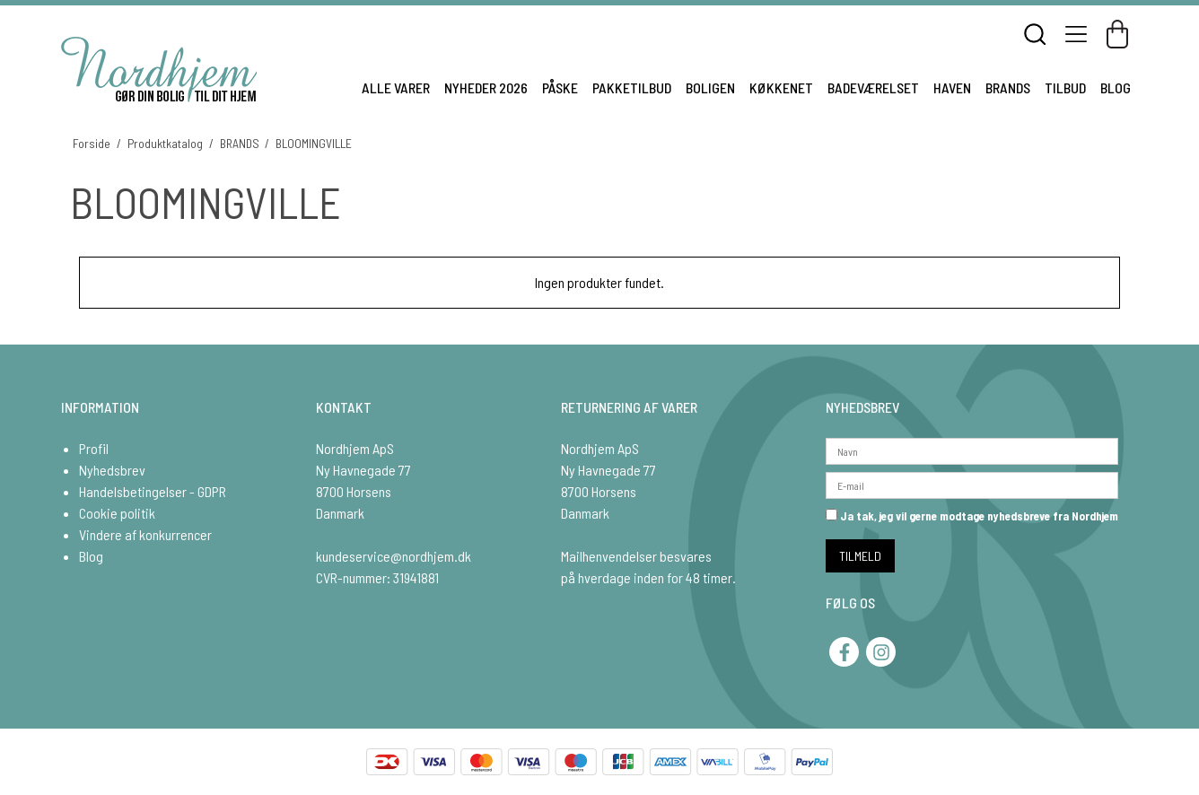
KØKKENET (781, 87)
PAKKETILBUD (631, 87)
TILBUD (1065, 87)
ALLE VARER (396, 87)
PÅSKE (560, 87)
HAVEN (952, 87)
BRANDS (1007, 87)
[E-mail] (972, 483)
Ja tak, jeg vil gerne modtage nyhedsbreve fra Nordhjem (972, 516)
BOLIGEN (710, 87)
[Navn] (972, 449)
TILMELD (860, 555)
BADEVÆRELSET (873, 87)
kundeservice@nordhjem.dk (393, 555)
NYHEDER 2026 (486, 87)
